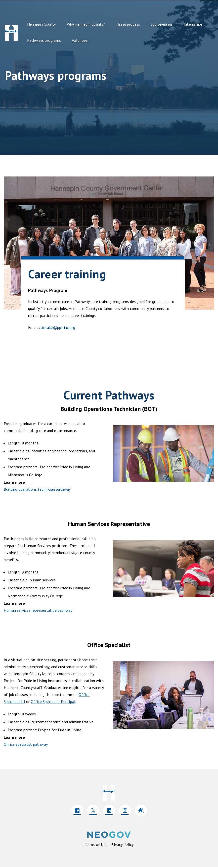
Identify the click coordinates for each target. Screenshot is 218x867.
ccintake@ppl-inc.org (57, 327)
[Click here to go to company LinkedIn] (109, 811)
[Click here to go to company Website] (141, 811)
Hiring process (128, 24)
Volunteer (80, 40)
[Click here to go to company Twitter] (93, 811)
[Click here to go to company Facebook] (77, 811)
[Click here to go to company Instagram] (125, 811)
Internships (193, 24)
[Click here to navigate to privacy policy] (122, 844)
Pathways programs (44, 40)
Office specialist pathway (26, 744)
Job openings (162, 24)
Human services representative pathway (38, 610)
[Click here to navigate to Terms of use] (96, 844)
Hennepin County (41, 24)
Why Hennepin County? (86, 24)
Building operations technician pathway (37, 489)
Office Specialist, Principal (53, 701)
